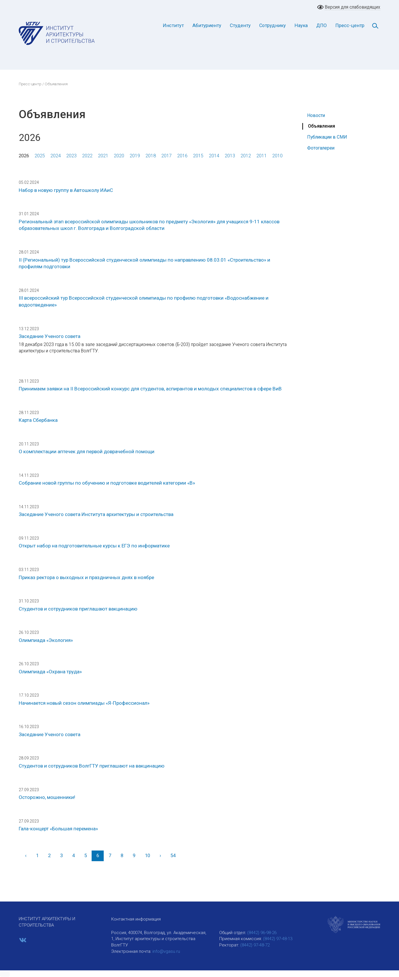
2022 (87, 155)
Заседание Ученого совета (49, 336)
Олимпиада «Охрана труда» (50, 671)
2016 (182, 155)
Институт (173, 25)
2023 (71, 155)
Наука (301, 25)
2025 (40, 155)
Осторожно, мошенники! (47, 797)
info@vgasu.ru (166, 951)
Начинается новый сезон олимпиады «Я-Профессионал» (84, 703)
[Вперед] (160, 856)
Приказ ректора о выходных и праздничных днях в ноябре (86, 577)
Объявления (321, 126)
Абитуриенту (206, 25)
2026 (24, 155)
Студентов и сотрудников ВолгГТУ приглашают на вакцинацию (91, 766)
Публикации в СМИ (327, 137)
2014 (214, 155)
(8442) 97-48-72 (255, 945)
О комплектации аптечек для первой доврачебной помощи (86, 451)
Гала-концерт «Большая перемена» (58, 829)
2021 (103, 155)
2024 (55, 155)
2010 (277, 155)
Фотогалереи (320, 148)
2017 (166, 155)
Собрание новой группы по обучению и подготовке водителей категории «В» (107, 483)
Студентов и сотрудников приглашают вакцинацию (78, 609)
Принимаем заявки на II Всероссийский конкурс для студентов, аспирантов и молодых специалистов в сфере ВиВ (150, 389)
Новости (316, 115)
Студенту (240, 25)
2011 (261, 155)
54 (173, 855)
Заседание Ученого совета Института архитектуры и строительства (96, 514)
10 (147, 855)
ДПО (321, 25)
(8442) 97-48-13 (277, 938)
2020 (119, 155)
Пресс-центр (349, 25)
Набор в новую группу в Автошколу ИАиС (66, 190)
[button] (5, 974)
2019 (135, 155)
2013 (230, 155)
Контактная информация (136, 919)
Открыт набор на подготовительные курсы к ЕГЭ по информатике (94, 546)
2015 (198, 155)
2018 (150, 155)
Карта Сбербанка (38, 420)
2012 (246, 155)
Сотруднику (272, 25)
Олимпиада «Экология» (46, 640)
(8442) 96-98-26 (262, 932)
